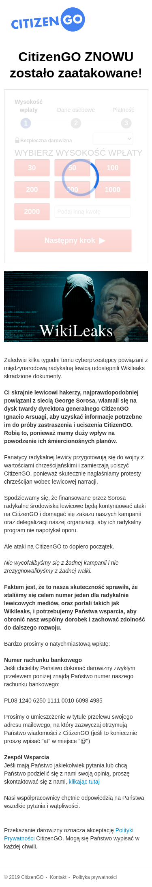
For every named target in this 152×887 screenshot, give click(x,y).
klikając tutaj (84, 781)
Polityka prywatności (95, 877)
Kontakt (58, 877)
